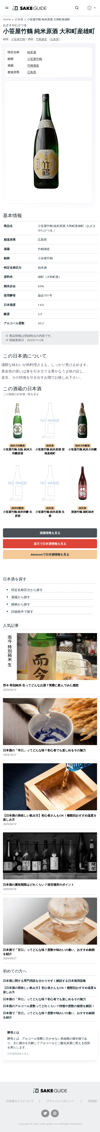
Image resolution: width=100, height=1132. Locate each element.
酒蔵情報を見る (50, 533)
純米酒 (31, 52)
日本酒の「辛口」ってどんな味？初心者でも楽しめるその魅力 (44, 750)
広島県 (54, 39)
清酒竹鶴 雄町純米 (82, 512)
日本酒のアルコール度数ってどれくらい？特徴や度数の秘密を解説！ (49, 1006)
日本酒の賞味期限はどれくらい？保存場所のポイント (38, 884)
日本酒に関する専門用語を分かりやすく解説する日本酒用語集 (44, 981)
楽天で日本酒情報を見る (50, 544)
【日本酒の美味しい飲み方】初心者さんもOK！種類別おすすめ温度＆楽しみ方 (49, 817)
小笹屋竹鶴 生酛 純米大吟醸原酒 (17, 451)
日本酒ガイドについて (20, 1101)
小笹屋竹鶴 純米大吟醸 (82, 449)
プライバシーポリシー (60, 1101)
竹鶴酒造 (41, 39)
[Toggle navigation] (7, 8)
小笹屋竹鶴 (18, 39)
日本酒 (19, 19)
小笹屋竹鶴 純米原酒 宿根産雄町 (49, 451)
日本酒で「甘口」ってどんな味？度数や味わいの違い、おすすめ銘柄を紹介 (49, 952)
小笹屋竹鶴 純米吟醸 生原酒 (17, 514)
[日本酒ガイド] (29, 8)
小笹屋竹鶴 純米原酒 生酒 (49, 514)
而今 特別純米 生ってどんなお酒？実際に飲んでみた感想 (41, 685)
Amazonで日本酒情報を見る (50, 554)
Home (7, 19)
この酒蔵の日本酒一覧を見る (21, 394)
